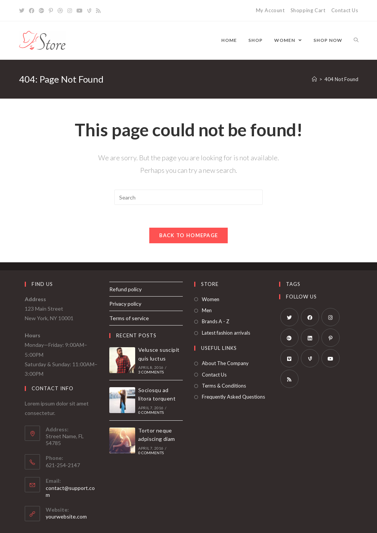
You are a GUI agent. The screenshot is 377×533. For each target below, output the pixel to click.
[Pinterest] (330, 338)
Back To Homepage (188, 235)
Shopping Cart (308, 10)
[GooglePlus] (289, 338)
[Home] (314, 79)
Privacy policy (125, 303)
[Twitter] (289, 317)
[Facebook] (310, 317)
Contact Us (344, 10)
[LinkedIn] (310, 338)
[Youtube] (330, 358)
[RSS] (289, 379)
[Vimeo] (289, 358)
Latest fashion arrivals (226, 333)
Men (207, 311)
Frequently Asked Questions (233, 397)
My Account (270, 10)
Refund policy (125, 289)
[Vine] (310, 358)
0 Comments (151, 412)
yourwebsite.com (66, 517)
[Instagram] (330, 317)
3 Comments (151, 372)
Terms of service (129, 318)
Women (210, 299)
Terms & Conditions (224, 386)
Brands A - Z (215, 322)
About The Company (225, 364)
